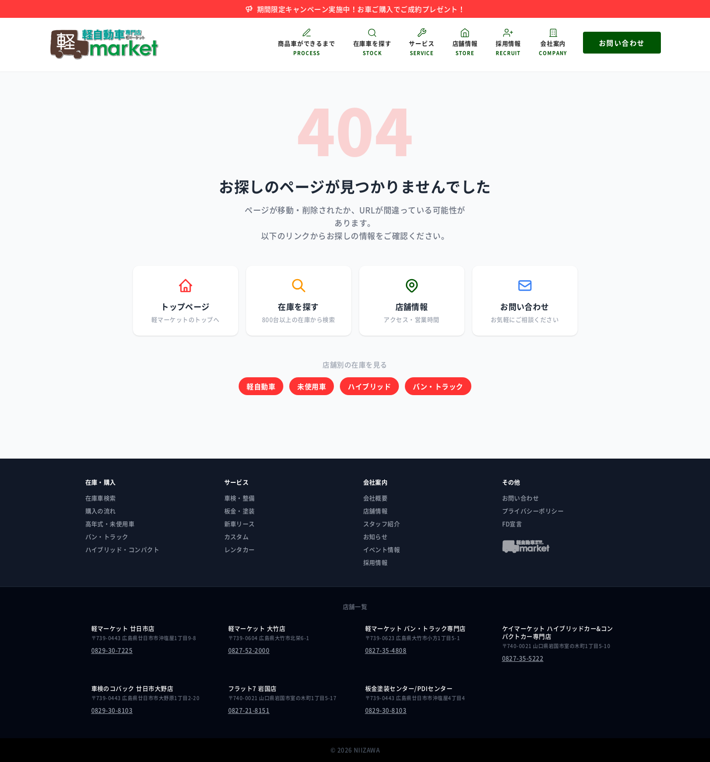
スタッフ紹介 (381, 524)
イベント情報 (381, 549)
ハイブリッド (369, 386)
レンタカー (239, 549)
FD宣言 (512, 524)
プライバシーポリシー (533, 511)
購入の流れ (100, 511)
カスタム (236, 536)
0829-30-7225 (112, 650)
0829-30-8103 (112, 710)
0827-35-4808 (386, 650)
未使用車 (311, 386)
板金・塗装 (239, 511)
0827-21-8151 (249, 710)
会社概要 (375, 498)
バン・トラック (438, 386)
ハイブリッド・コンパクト (122, 549)
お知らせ (375, 536)
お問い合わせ (520, 498)
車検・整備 (239, 498)
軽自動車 (261, 386)
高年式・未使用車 (110, 524)
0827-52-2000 (249, 650)
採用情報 (375, 562)
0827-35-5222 (523, 658)
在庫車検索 (100, 498)
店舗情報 (375, 511)
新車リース (239, 524)
